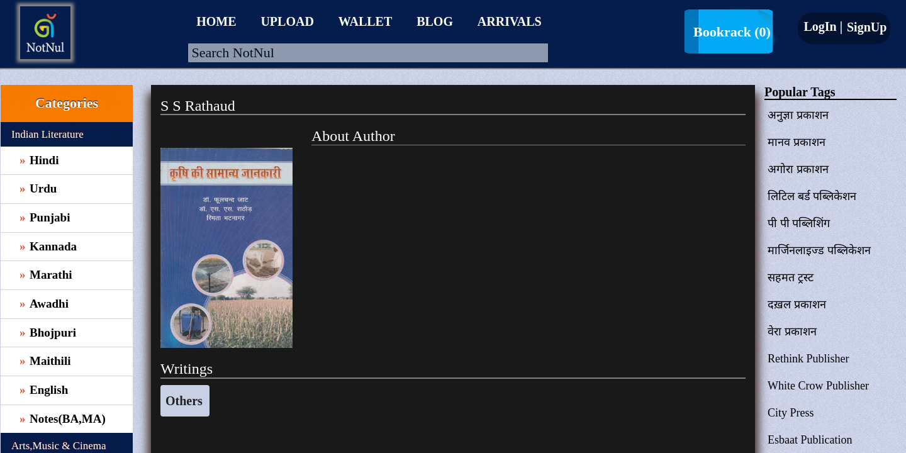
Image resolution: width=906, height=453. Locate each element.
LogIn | (822, 26)
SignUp (865, 27)
